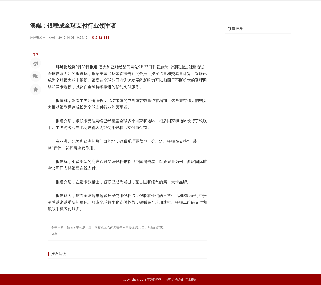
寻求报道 (191, 279)
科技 (220, 7)
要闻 (109, 7)
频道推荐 (235, 28)
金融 (141, 7)
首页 (93, 7)
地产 (188, 7)
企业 (172, 7)
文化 (236, 7)
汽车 (204, 7)
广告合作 (178, 279)
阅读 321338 (100, 37)
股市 (125, 7)
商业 (156, 7)
